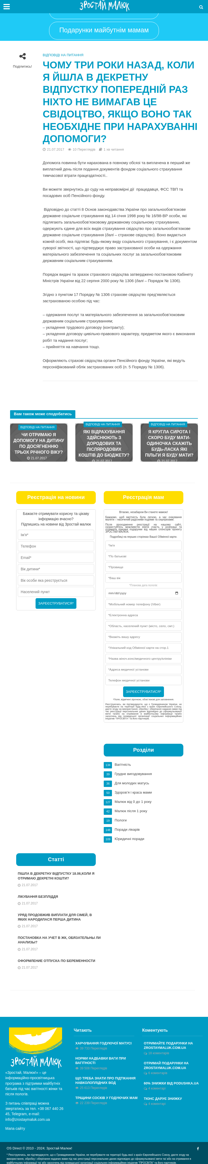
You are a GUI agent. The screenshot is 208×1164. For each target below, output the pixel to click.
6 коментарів (157, 1072)
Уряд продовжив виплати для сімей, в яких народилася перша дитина (55, 915)
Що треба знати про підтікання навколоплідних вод (106, 1079)
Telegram (19, 1112)
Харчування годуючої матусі (104, 1042)
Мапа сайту (15, 1127)
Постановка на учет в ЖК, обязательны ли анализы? (57, 938)
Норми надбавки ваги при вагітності (101, 1059)
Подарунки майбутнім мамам (104, 30)
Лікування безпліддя (38, 894)
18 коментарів (158, 1051)
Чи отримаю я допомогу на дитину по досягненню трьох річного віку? (39, 443)
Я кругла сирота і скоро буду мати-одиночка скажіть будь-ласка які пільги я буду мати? (169, 443)
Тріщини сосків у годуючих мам (107, 1097)
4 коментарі (157, 1087)
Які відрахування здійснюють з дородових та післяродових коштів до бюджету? (104, 443)
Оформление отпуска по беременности (57, 959)
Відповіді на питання (63, 55)
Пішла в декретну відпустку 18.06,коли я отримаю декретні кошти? (57, 873)
